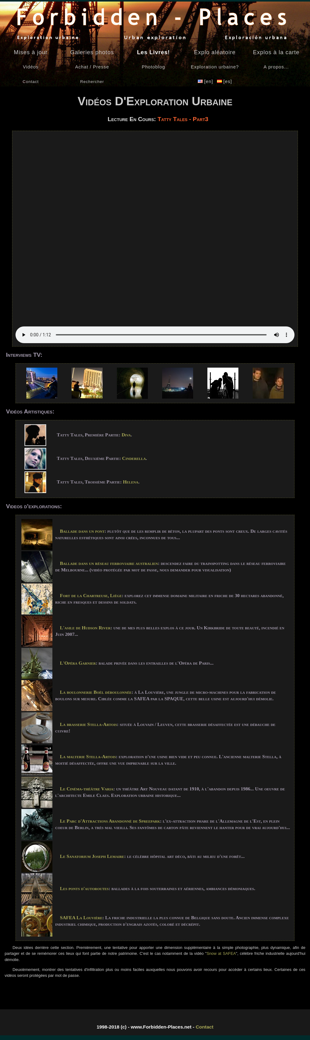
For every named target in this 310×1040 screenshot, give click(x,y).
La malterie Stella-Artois (88, 756)
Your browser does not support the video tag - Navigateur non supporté (155, 238)
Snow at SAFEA (221, 953)
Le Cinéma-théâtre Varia (86, 788)
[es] (224, 81)
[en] (206, 81)
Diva (126, 434)
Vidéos (31, 66)
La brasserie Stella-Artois (88, 724)
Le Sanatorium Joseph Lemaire (92, 856)
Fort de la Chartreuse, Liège (91, 595)
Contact (204, 1026)
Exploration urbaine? (215, 66)
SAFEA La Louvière (81, 917)
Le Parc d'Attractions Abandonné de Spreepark (110, 821)
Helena (130, 481)
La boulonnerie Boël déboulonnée (95, 692)
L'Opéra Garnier (78, 663)
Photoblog (153, 66)
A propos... (276, 66)
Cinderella (134, 458)
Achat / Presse (92, 66)
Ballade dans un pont (82, 531)
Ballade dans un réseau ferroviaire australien (109, 563)
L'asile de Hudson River (85, 627)
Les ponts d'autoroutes (84, 888)
